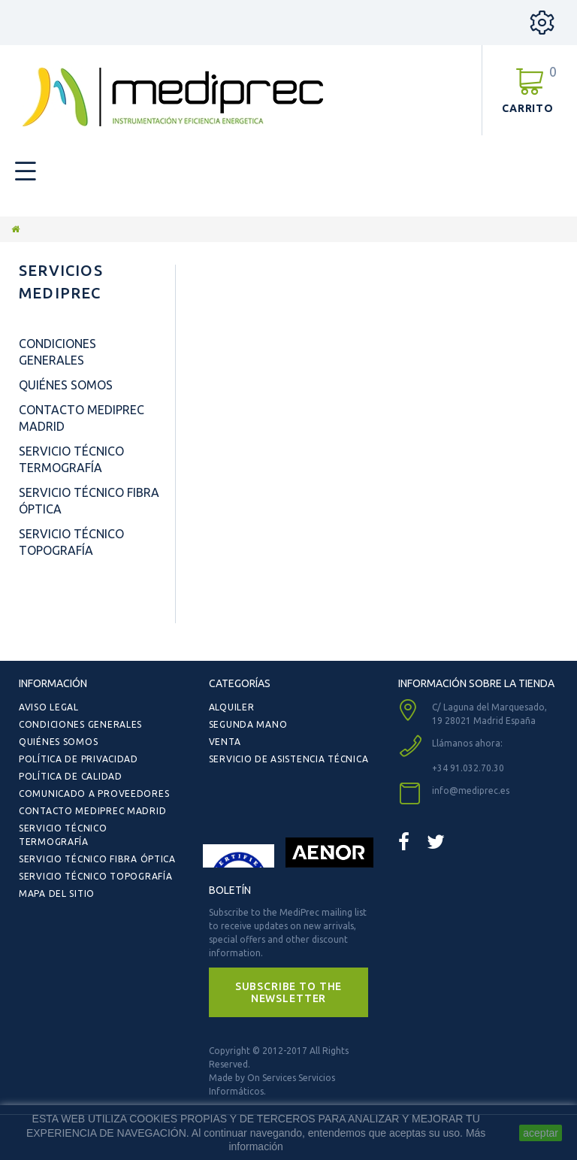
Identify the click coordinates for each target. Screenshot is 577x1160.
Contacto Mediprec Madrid (92, 811)
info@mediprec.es (470, 790)
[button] (289, 992)
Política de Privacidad (78, 759)
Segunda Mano (248, 724)
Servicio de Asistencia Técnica (289, 759)
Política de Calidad (70, 776)
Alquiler (232, 707)
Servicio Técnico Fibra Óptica (97, 859)
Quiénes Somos (66, 385)
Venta (225, 742)
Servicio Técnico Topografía (95, 876)
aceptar (540, 1133)
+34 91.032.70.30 (468, 768)
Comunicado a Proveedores (94, 793)
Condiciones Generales (80, 724)
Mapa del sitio (57, 893)
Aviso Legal (49, 707)
